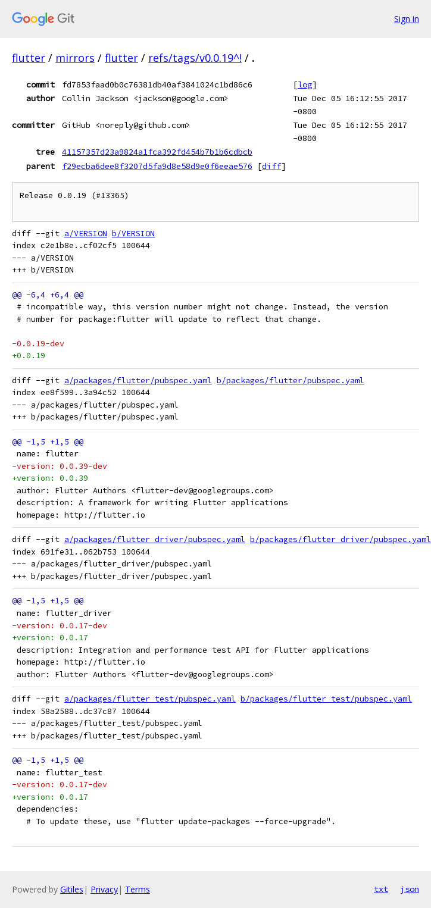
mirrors (75, 58)
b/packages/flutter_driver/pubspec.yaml (340, 539)
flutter (28, 58)
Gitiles (71, 889)
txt (381, 889)
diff (271, 166)
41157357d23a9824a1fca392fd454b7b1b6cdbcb (157, 151)
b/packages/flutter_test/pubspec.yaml (326, 699)
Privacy (104, 889)
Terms (137, 889)
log (305, 84)
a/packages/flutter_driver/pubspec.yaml (154, 539)
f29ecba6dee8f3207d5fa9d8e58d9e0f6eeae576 (157, 166)
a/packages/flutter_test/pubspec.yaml (150, 699)
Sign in (406, 18)
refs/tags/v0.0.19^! (195, 58)
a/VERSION (85, 233)
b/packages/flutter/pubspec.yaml (290, 380)
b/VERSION (133, 233)
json (409, 889)
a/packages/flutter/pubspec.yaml (138, 380)
